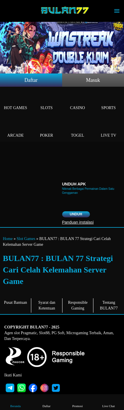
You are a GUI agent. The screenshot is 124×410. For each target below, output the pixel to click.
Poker (46, 129)
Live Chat (109, 402)
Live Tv (108, 129)
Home (8, 239)
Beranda (15, 402)
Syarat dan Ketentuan (46, 305)
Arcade (15, 129)
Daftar (31, 80)
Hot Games (15, 101)
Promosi (77, 402)
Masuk (93, 80)
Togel (77, 129)
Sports (108, 101)
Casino (77, 101)
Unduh (76, 214)
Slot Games (26, 239)
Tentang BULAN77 (109, 305)
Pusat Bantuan (15, 302)
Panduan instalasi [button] (78, 222)
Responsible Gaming (77, 305)
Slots (46, 101)
